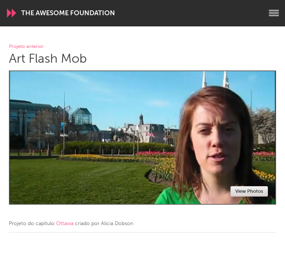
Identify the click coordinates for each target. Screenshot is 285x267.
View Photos (249, 191)
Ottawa (64, 223)
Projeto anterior (26, 46)
